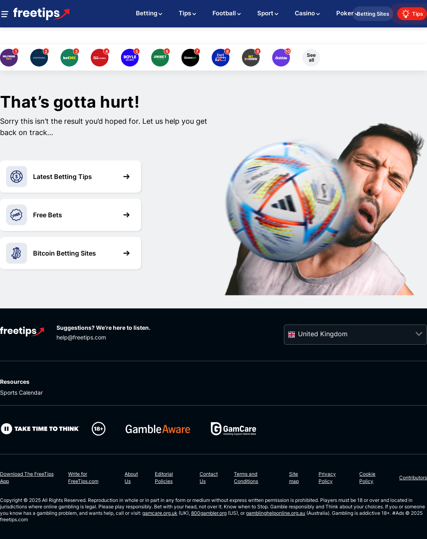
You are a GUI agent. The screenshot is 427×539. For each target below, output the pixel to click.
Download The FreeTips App (27, 477)
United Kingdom (323, 334)
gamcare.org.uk (159, 513)
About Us (131, 477)
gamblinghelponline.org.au (275, 513)
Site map (294, 477)
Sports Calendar (21, 392)
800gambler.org (209, 513)
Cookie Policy (367, 477)
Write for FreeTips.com (83, 477)
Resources (14, 381)
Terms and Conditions (246, 477)
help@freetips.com (81, 337)
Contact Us (209, 477)
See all (311, 57)
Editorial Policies (164, 477)
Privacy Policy (327, 477)
